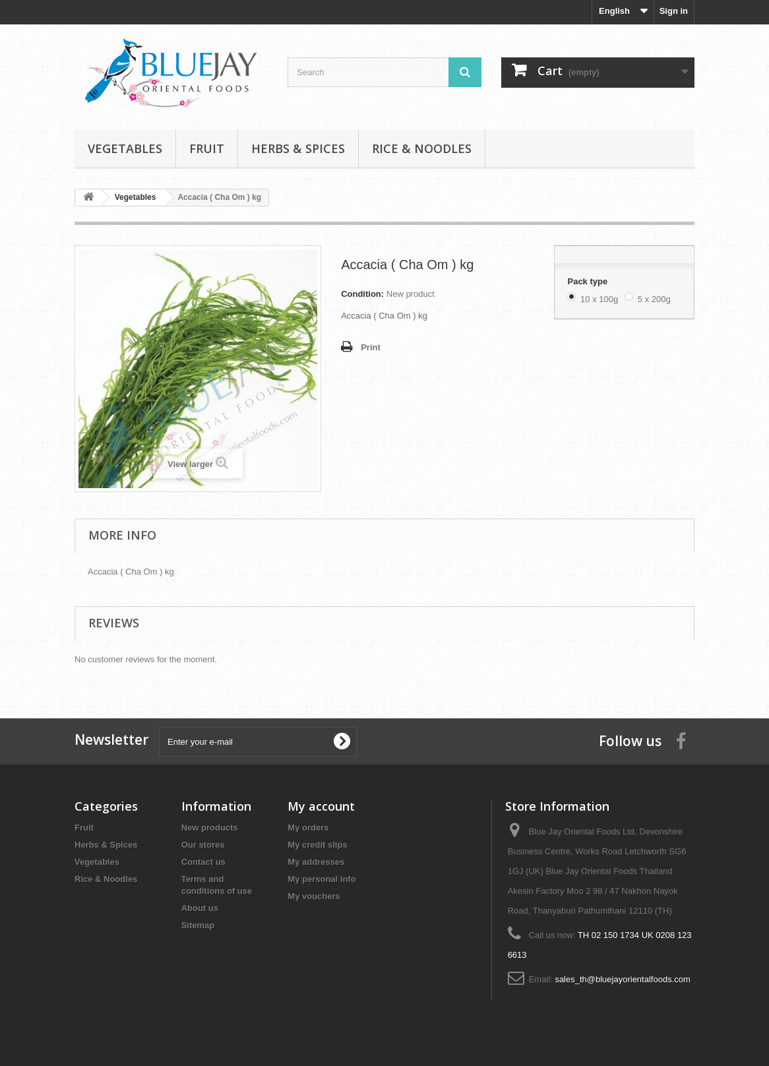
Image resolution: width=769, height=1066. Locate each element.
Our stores (203, 845)
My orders (308, 827)
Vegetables (125, 148)
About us (199, 908)
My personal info (321, 879)
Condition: (362, 294)
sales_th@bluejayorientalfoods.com (622, 979)
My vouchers (314, 896)
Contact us (203, 862)
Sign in (674, 11)
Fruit (206, 148)
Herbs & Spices (298, 148)
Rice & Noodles (422, 148)
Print (371, 347)
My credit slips (317, 845)
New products (209, 827)
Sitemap (198, 925)
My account (321, 806)
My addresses (316, 862)
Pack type (588, 281)
